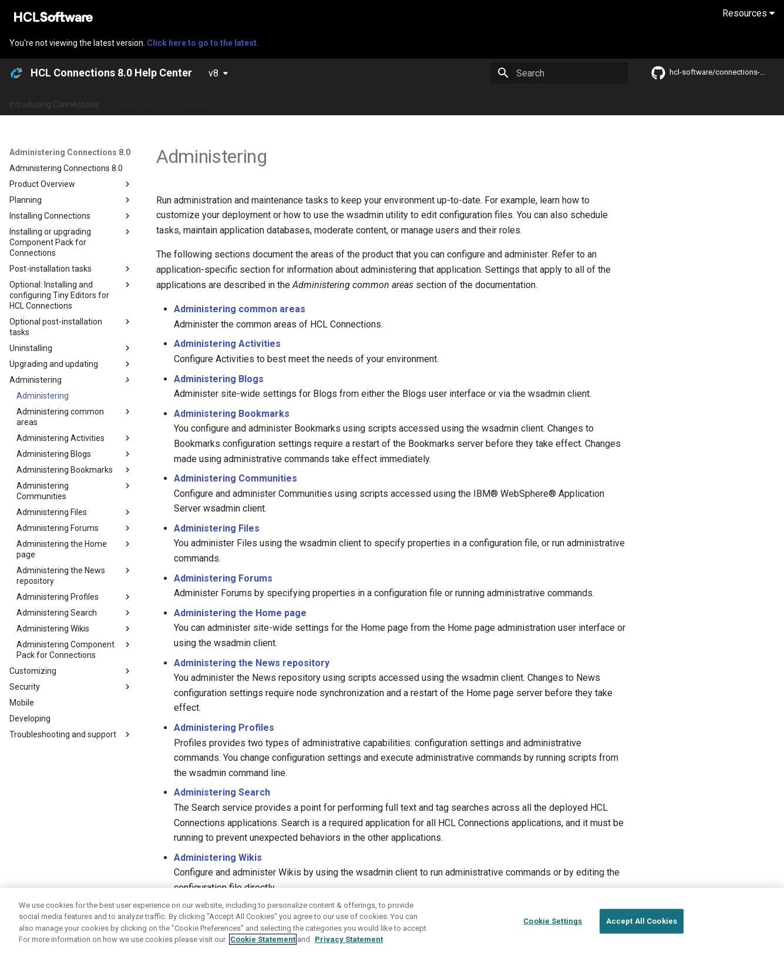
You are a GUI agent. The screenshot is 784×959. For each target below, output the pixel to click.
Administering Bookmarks (232, 413)
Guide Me (599, 101)
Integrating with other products (510, 101)
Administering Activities (227, 343)
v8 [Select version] (213, 73)
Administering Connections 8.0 (287, 101)
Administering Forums (223, 578)
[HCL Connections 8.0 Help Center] (16, 73)
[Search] (559, 72)
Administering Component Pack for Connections (282, 907)
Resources (748, 13)
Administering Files (217, 528)
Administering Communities (235, 478)
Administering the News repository (251, 663)
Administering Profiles (224, 727)
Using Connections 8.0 (398, 101)
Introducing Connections (54, 101)
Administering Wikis (218, 857)
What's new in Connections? (164, 101)
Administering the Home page (240, 613)
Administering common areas (239, 309)
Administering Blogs (219, 379)
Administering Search (222, 792)
